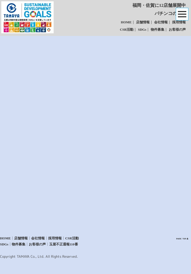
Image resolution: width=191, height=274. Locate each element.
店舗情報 (143, 22)
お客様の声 (177, 29)
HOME (126, 22)
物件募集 (157, 29)
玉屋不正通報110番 (63, 244)
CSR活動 (126, 29)
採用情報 (179, 22)
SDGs (142, 29)
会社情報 (161, 22)
